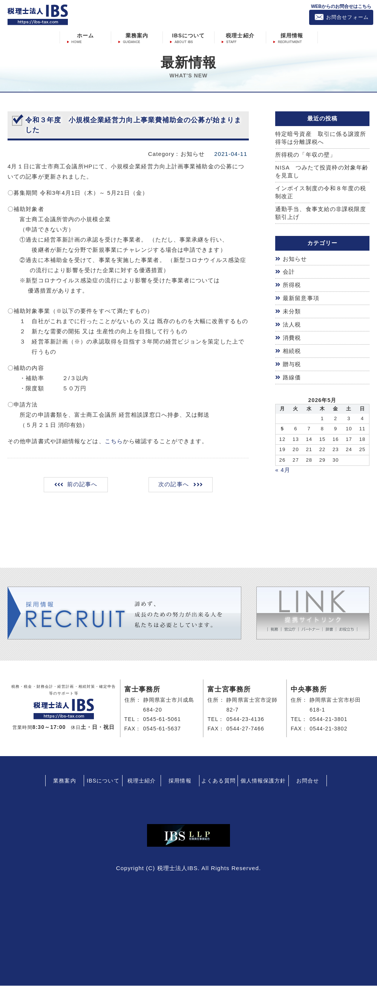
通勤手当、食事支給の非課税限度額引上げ (320, 214)
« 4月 (282, 469)
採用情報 (291, 35)
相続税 (292, 351)
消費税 (292, 338)
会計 (289, 273)
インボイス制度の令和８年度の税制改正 (320, 193)
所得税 (292, 286)
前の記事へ (82, 485)
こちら (114, 441)
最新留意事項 (301, 299)
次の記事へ (173, 485)
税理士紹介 (240, 35)
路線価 (292, 377)
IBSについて (188, 35)
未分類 (292, 312)
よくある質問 (218, 781)
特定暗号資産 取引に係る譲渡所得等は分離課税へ (320, 138)
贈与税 (292, 364)
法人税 (292, 325)
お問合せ (307, 781)
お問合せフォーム (347, 17)
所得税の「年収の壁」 (305, 155)
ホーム (85, 35)
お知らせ (295, 260)
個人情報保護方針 (263, 781)
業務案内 (137, 35)
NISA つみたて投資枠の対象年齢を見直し (322, 172)
